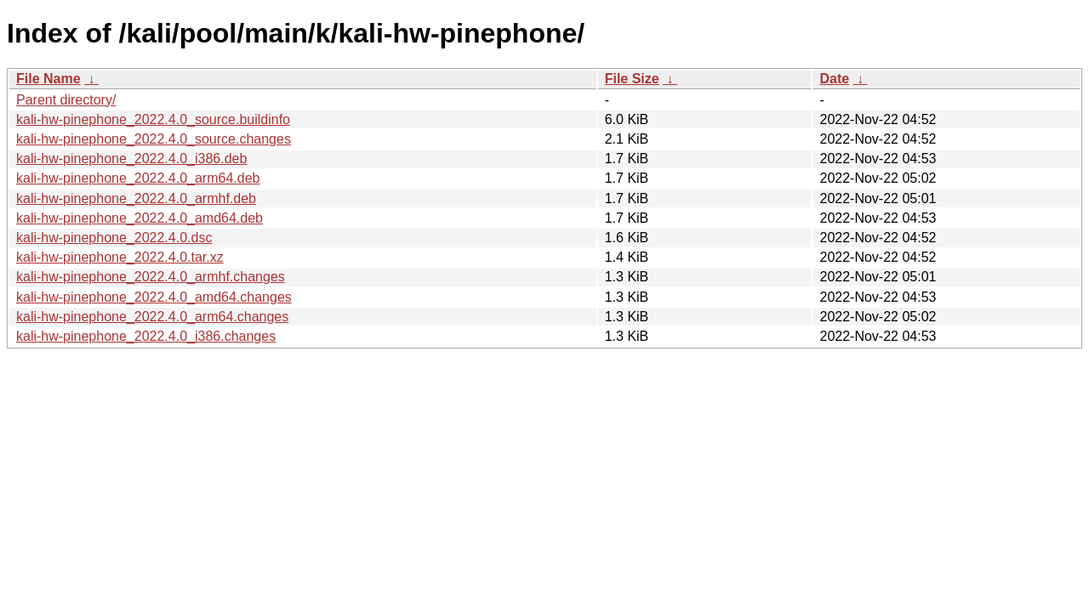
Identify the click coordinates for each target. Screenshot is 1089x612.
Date (834, 78)
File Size (632, 78)
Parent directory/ (66, 100)
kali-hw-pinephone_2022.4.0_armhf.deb (136, 198)
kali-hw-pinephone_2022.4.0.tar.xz (120, 257)
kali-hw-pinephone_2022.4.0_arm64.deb (137, 178)
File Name (48, 78)
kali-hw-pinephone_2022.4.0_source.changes (153, 139)
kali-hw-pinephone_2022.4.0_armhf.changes (150, 276)
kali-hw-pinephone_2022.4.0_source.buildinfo (153, 119)
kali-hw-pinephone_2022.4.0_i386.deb (131, 158)
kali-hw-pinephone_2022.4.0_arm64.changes (152, 316)
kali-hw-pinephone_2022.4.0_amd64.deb (139, 218)
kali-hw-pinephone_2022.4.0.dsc (114, 237)
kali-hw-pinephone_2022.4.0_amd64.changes (154, 297)
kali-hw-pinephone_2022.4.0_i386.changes (146, 336)
